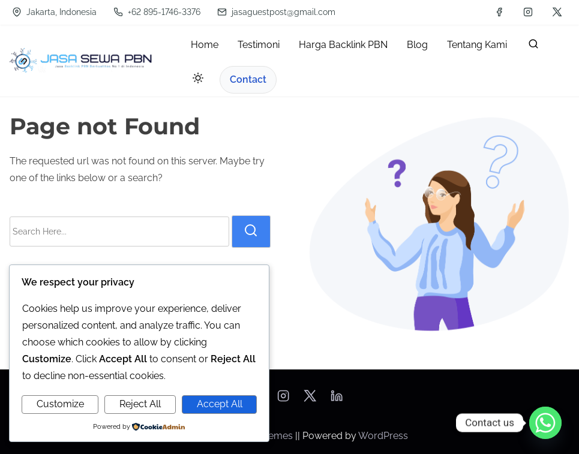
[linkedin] (337, 399)
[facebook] (499, 12)
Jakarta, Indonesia (54, 12)
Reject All (140, 404)
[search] (533, 46)
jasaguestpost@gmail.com (276, 12)
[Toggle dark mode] (195, 80)
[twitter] (557, 12)
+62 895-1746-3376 (156, 12)
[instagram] (528, 12)
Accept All (219, 404)
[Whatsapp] (545, 423)
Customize (60, 404)
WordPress (383, 435)
